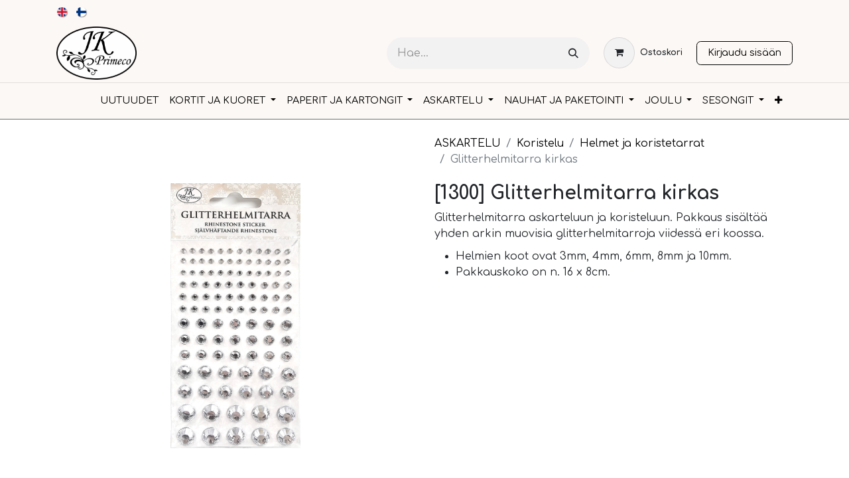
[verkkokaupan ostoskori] (643, 53)
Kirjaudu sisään (744, 52)
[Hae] (573, 53)
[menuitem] (62, 12)
